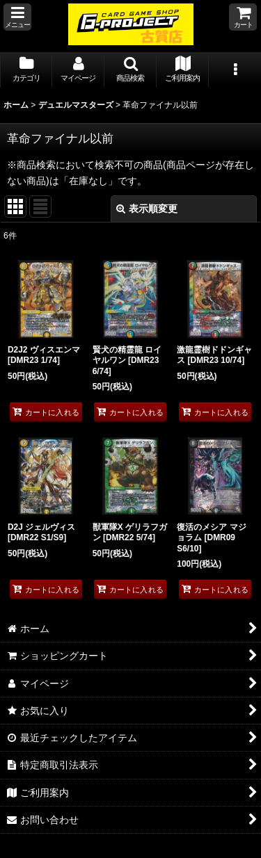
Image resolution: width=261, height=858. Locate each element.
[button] (17, 17)
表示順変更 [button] (146, 208)
